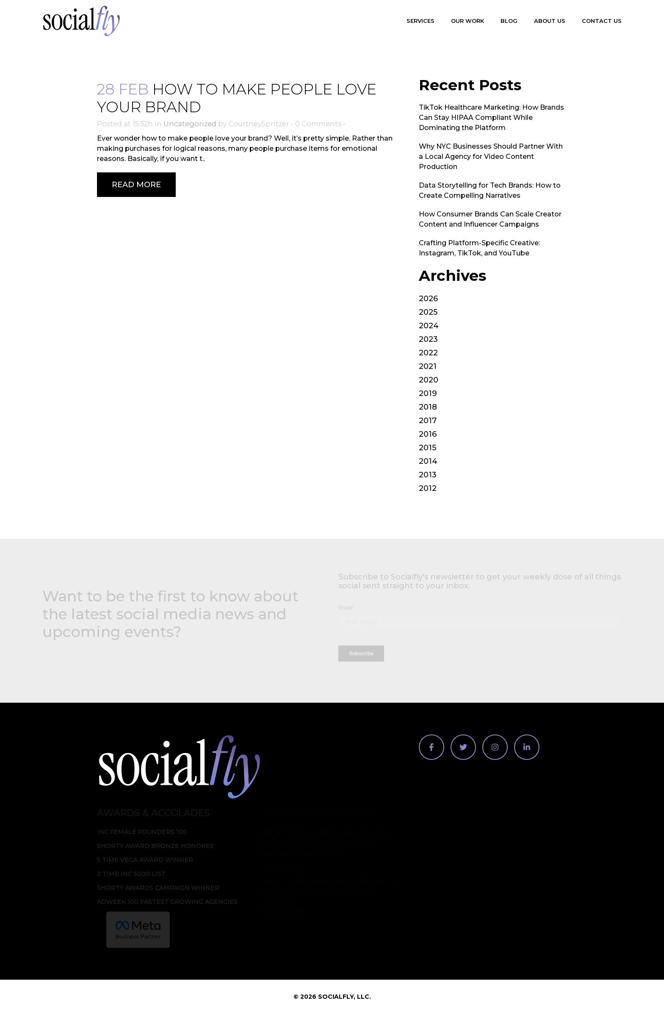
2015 (427, 447)
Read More (136, 184)
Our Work (467, 20)
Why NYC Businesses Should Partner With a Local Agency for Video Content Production (491, 156)
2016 (428, 434)
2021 (428, 366)
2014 (428, 461)
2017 (428, 420)
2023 (428, 339)
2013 (428, 474)
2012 (428, 488)
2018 (428, 407)
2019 (428, 393)
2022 (428, 352)
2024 (429, 325)
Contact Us (602, 20)
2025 (428, 312)
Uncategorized (189, 124)
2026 (428, 298)
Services (420, 20)
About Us (549, 20)
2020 (428, 380)
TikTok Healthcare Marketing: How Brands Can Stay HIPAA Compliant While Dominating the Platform (491, 117)
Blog (509, 20)
